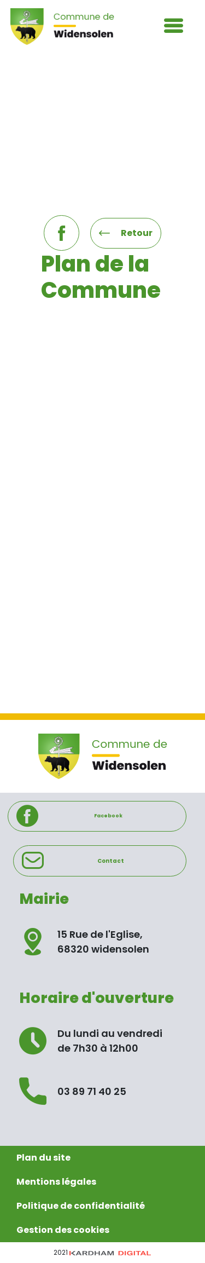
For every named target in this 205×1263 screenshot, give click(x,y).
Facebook (69, 816)
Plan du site (43, 1157)
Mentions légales (56, 1181)
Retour (126, 233)
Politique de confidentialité (80, 1205)
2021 (102, 1252)
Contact (73, 861)
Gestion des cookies (62, 1230)
